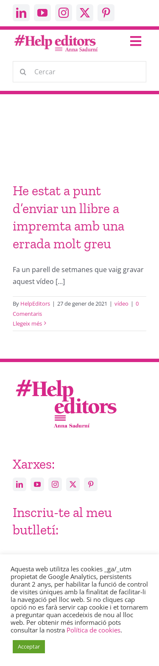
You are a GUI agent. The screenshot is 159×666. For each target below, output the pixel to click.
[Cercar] (79, 71)
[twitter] (84, 12)
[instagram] (63, 12)
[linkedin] (21, 12)
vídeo (121, 303)
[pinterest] (106, 12)
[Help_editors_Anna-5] (66, 378)
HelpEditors (35, 303)
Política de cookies (93, 630)
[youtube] (42, 12)
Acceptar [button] (29, 646)
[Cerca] (23, 71)
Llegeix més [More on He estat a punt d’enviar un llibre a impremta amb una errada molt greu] (27, 323)
